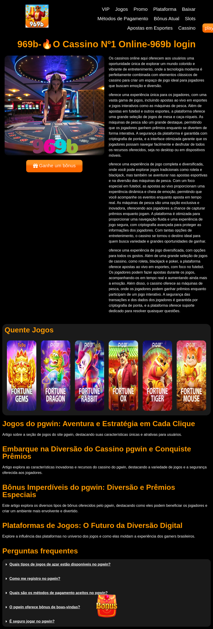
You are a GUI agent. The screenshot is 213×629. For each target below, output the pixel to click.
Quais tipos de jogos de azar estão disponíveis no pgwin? (60, 564)
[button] (106, 564)
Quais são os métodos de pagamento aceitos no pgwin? (58, 593)
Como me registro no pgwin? (34, 579)
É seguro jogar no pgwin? (31, 621)
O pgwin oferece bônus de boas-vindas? (44, 607)
